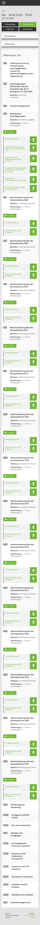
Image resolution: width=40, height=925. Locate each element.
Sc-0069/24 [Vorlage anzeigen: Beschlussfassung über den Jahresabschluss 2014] (11, 476)
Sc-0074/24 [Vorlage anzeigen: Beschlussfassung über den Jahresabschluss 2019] (11, 693)
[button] (33, 139)
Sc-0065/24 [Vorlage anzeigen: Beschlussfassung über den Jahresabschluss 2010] (11, 302)
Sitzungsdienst (30, 916)
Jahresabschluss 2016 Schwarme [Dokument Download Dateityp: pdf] (13, 578)
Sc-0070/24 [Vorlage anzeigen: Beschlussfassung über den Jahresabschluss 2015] (11, 519)
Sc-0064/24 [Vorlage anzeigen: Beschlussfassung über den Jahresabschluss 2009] (11, 259)
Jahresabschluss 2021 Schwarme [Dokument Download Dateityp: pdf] (13, 795)
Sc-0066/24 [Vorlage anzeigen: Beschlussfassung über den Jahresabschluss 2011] (11, 346)
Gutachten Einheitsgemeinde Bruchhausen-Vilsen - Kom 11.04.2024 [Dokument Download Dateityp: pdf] (15, 170)
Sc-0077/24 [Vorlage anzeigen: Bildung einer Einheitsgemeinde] (11, 132)
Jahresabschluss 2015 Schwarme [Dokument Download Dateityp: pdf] (13, 535)
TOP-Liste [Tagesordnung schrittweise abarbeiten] (10, 29)
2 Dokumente (9, 44)
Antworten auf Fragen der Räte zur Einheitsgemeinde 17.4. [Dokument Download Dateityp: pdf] (15, 148)
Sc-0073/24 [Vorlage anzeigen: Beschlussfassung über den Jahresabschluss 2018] (11, 649)
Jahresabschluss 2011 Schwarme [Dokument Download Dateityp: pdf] (13, 362)
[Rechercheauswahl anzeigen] (3, 11)
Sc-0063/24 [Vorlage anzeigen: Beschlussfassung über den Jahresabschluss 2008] (11, 216)
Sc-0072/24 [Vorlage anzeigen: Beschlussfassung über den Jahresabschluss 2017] (11, 606)
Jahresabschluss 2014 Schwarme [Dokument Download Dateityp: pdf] (13, 492)
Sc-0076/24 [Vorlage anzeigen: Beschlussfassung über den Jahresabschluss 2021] (11, 780)
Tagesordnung (28, 24)
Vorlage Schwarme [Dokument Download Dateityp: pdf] (12, 139)
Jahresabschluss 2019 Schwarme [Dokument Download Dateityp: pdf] (13, 709)
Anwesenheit (27, 29)
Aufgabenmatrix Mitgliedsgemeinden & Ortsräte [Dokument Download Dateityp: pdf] (13, 159)
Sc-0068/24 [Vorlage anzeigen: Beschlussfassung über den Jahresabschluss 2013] (11, 433)
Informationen (10, 24)
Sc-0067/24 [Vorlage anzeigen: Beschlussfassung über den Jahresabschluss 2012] (11, 389)
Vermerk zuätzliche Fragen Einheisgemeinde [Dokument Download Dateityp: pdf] (15, 188)
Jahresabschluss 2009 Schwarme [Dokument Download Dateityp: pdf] (13, 275)
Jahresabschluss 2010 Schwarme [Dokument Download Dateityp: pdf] (13, 318)
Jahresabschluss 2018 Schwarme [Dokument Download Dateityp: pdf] (13, 665)
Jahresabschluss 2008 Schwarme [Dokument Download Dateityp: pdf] (13, 231)
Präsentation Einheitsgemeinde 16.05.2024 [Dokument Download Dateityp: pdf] (15, 179)
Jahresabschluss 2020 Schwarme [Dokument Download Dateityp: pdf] (13, 752)
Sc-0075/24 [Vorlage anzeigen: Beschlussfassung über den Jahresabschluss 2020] (11, 736)
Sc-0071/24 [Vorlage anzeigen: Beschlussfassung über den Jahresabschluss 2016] (11, 563)
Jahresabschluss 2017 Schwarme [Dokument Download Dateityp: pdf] (13, 622)
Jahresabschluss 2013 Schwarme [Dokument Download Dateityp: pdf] (13, 448)
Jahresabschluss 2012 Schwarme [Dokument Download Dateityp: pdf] (13, 405)
